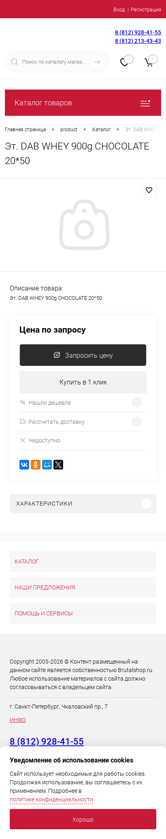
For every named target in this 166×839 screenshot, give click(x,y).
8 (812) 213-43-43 (138, 41)
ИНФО (18, 720)
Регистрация (146, 9)
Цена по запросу (52, 330)
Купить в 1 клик (83, 382)
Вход (119, 9)
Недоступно (39, 440)
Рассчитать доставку (52, 421)
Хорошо (83, 819)
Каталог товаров (83, 103)
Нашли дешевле (45, 402)
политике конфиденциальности (51, 799)
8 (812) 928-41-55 (138, 32)
